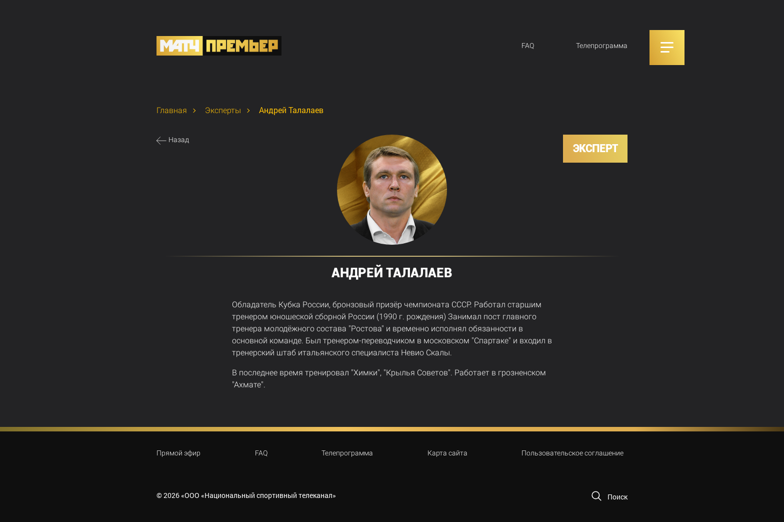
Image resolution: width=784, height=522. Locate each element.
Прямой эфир (178, 453)
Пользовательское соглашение (573, 453)
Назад (178, 140)
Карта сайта (448, 453)
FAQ (528, 46)
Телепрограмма (602, 46)
